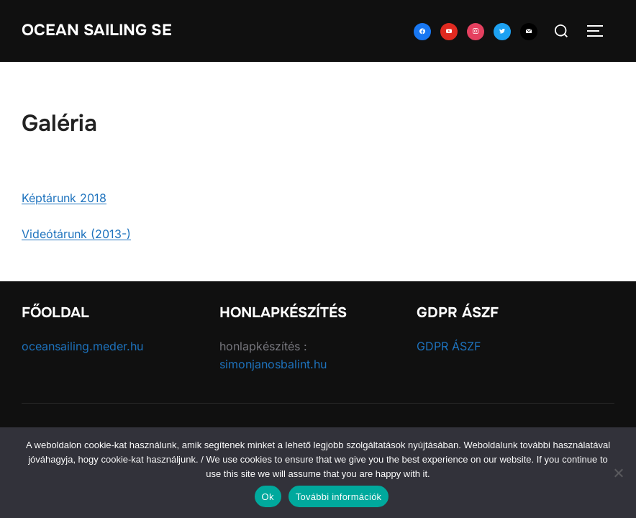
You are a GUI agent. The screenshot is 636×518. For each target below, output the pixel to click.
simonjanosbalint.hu (273, 364)
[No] (618, 472)
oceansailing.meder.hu (82, 346)
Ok (268, 496)
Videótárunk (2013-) (76, 234)
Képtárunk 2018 (64, 198)
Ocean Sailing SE (97, 30)
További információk (339, 496)
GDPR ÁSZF (449, 346)
